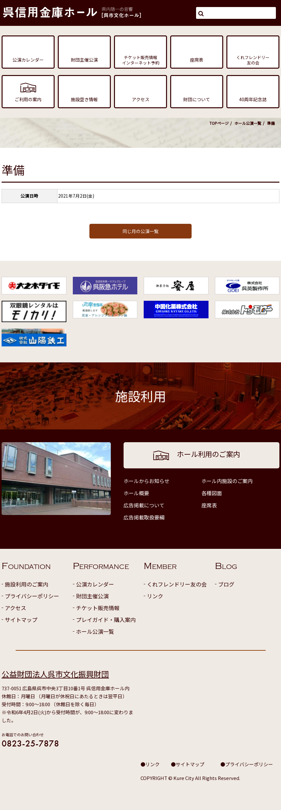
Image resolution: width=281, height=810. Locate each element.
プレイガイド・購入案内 (106, 620)
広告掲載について (144, 505)
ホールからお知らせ (147, 481)
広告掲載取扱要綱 (144, 517)
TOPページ (219, 123)
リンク (155, 596)
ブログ (226, 584)
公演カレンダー (95, 584)
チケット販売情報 (97, 608)
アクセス (15, 608)
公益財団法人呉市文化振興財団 (55, 673)
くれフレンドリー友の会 (177, 584)
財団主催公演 (92, 596)
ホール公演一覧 (247, 123)
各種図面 (211, 493)
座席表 (209, 505)
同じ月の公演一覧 (140, 231)
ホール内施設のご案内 (227, 481)
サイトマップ (21, 620)
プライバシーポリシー (32, 596)
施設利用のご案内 (26, 584)
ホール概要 (136, 493)
